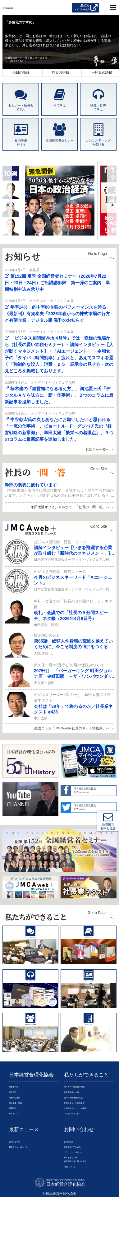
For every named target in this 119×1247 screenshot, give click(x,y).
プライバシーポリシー (81, 1202)
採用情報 (16, 1151)
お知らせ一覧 (19, 1188)
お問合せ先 (72, 1188)
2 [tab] (62, 72)
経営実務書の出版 (77, 1129)
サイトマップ (19, 1158)
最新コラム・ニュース (26, 1195)
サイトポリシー (76, 1209)
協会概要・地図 (21, 1144)
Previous (8, 200)
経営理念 (16, 1129)
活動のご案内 (19, 1137)
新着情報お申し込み (79, 1195)
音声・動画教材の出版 (81, 1137)
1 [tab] (22, 72)
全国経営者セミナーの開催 (84, 1151)
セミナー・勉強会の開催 (83, 1122)
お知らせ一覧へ (97, 449)
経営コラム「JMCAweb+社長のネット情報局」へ (71, 728)
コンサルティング (77, 1158)
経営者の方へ (19, 1122)
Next (113, 200)
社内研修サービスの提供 (83, 1144)
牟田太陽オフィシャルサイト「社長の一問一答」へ (70, 507)
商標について (74, 1224)
